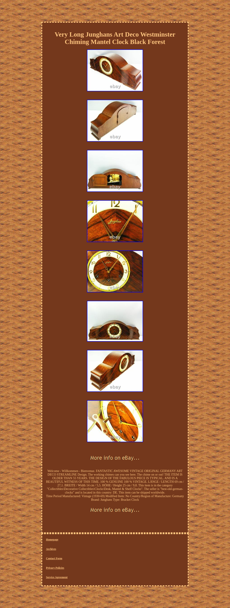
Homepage (52, 539)
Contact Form (54, 558)
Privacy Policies (55, 567)
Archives (51, 549)
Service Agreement (57, 577)
